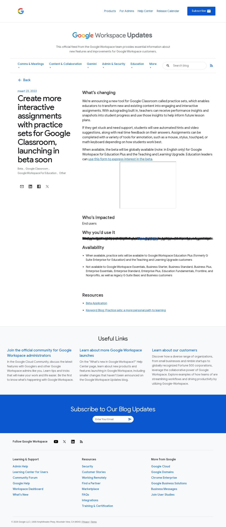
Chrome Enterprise (164, 478)
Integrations (90, 500)
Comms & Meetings (31, 65)
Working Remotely (94, 478)
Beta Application (96, 303)
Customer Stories (94, 472)
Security (87, 466)
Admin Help (20, 466)
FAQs (85, 494)
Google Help (21, 483)
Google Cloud (160, 466)
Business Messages (164, 489)
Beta (20, 168)
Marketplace (90, 489)
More (153, 65)
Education (137, 65)
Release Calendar (168, 11)
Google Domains (162, 472)
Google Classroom (37, 168)
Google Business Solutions (169, 483)
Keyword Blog (147, 238)
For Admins (127, 11)
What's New (20, 494)
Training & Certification (97, 506)
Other (62, 173)
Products (110, 11)
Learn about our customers (174, 350)
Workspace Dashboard (28, 489)
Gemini (92, 65)
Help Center (145, 11)
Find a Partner (91, 483)
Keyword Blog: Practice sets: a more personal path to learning (126, 310)
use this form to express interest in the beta (120, 159)
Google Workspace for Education (37, 173)
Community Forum (25, 478)
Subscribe (201, 11)
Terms (94, 522)
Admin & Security (113, 65)
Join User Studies (162, 494)
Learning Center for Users (30, 472)
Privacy (85, 522)
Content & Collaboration (65, 65)
